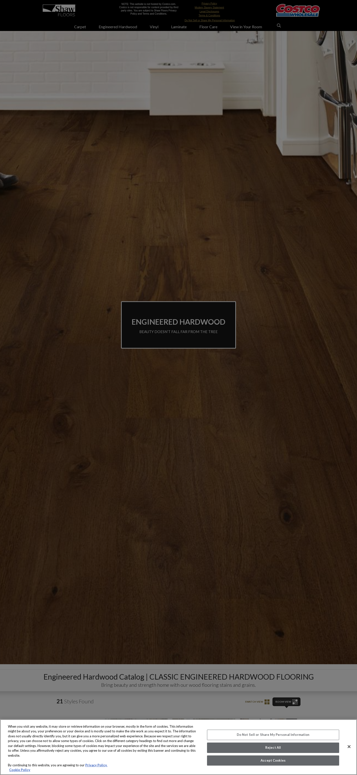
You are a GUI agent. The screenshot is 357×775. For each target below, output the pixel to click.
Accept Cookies (273, 760)
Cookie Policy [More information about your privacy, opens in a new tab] (19, 770)
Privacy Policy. (96, 765)
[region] (178, 747)
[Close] (349, 746)
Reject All (273, 747)
